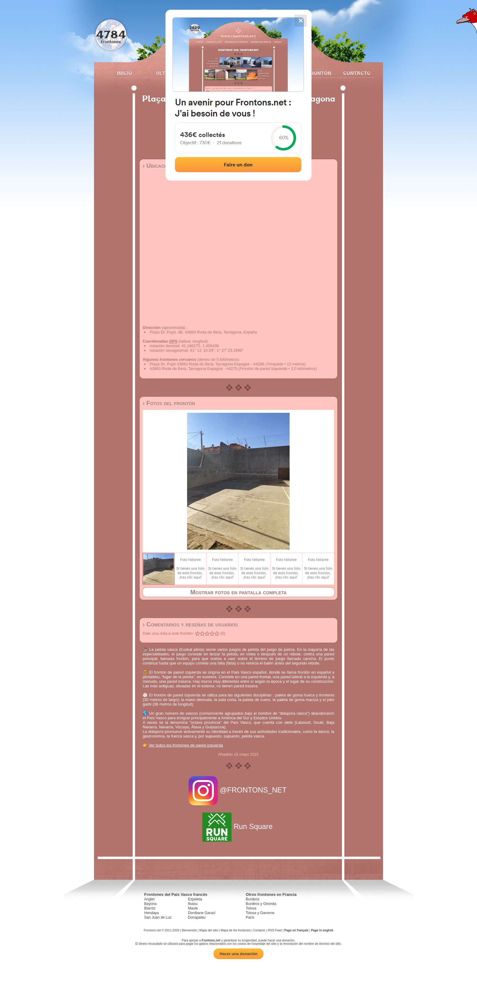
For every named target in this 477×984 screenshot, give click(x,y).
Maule (193, 908)
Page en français (296, 930)
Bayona (150, 904)
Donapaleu (197, 917)
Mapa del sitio (208, 930)
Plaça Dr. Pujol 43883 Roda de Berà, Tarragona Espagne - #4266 (207, 364)
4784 (111, 34)
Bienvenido (189, 930)
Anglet (149, 899)
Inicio (124, 73)
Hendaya (151, 913)
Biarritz (149, 908)
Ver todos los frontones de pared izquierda (186, 745)
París (250, 917)
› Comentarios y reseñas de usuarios (190, 624)
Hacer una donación (238, 953)
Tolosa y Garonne (260, 913)
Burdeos (252, 899)
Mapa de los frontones (236, 930)
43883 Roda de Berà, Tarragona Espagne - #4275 (193, 368)
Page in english (322, 930)
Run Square (238, 826)
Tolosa (251, 908)
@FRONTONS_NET (239, 790)
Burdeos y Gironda (261, 904)
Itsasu (193, 904)
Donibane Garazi (201, 913)
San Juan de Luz (158, 917)
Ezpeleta (195, 899)
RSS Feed (275, 930)
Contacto (354, 73)
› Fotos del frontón (169, 403)
